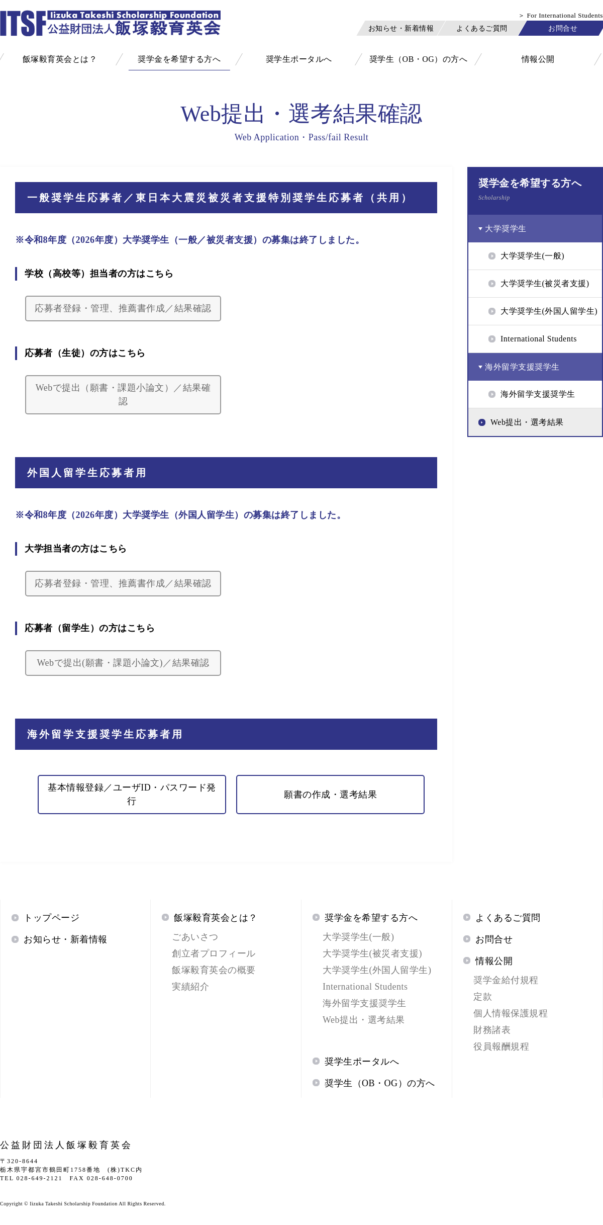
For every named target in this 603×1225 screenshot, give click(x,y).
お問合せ (562, 28)
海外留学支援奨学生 (365, 1003)
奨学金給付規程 (506, 980)
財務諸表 (492, 1030)
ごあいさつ (195, 937)
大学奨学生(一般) (358, 937)
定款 (482, 997)
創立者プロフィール (214, 953)
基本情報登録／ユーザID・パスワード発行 (132, 794)
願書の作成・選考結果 (330, 795)
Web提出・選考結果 (364, 1020)
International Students (365, 987)
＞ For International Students (560, 15)
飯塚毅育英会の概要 (214, 970)
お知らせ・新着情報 (401, 28)
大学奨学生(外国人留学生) (377, 970)
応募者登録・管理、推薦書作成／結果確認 (123, 308)
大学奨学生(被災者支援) (372, 953)
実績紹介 (190, 987)
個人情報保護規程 (510, 1013)
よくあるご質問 (482, 28)
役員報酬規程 (501, 1046)
